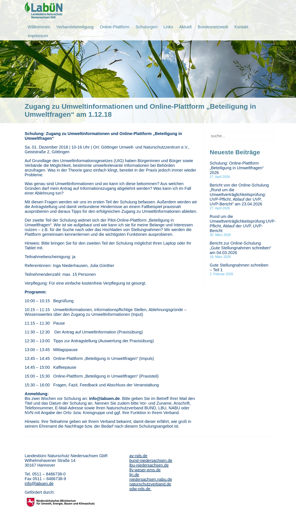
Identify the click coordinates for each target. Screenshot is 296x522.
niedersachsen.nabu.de (150, 479)
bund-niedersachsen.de (150, 460)
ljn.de (134, 474)
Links (168, 27)
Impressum (38, 35)
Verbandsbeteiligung (75, 27)
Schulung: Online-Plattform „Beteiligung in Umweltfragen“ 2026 (237, 168)
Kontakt (241, 27)
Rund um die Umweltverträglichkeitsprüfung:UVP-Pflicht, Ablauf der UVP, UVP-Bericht (243, 223)
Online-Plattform (115, 27)
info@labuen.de (39, 483)
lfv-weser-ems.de (145, 470)
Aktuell (185, 27)
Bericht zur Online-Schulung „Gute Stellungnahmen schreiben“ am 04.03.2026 (240, 248)
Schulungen (146, 27)
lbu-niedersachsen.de (149, 465)
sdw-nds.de (140, 489)
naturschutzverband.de (150, 484)
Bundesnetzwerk (213, 27)
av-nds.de (138, 455)
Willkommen (39, 27)
